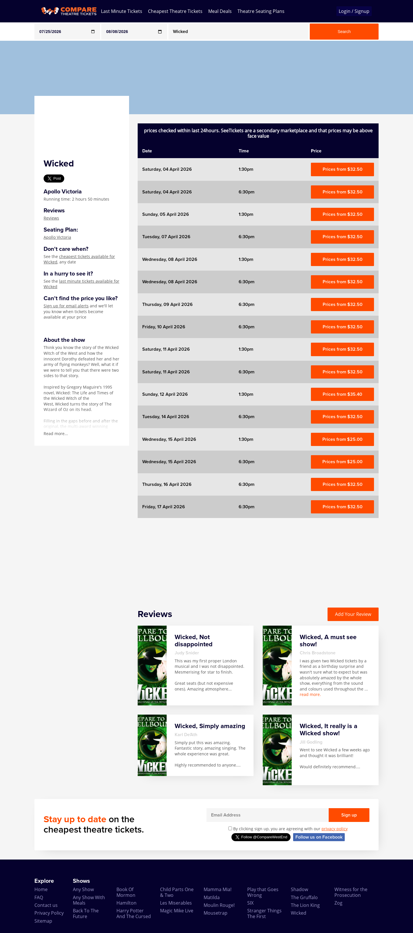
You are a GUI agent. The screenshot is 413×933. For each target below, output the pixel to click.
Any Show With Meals (89, 900)
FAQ (38, 897)
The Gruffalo (304, 897)
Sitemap (43, 921)
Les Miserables (176, 903)
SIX (250, 903)
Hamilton (126, 903)
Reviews (51, 218)
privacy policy (335, 828)
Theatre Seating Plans (261, 11)
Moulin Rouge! (219, 905)
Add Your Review (353, 614)
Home (41, 889)
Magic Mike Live (176, 910)
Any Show (83, 889)
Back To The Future (86, 913)
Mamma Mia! (217, 889)
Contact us (46, 905)
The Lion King (305, 905)
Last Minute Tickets (121, 11)
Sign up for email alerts (66, 306)
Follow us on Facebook (318, 837)
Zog (338, 903)
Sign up (349, 815)
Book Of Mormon (125, 892)
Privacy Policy (49, 913)
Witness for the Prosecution (350, 892)
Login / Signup (354, 11)
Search (344, 31)
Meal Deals (220, 11)
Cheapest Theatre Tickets (175, 11)
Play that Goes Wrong (262, 892)
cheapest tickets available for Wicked (79, 259)
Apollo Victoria (57, 237)
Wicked (298, 913)
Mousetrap (215, 913)
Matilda (212, 897)
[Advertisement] (258, 558)
